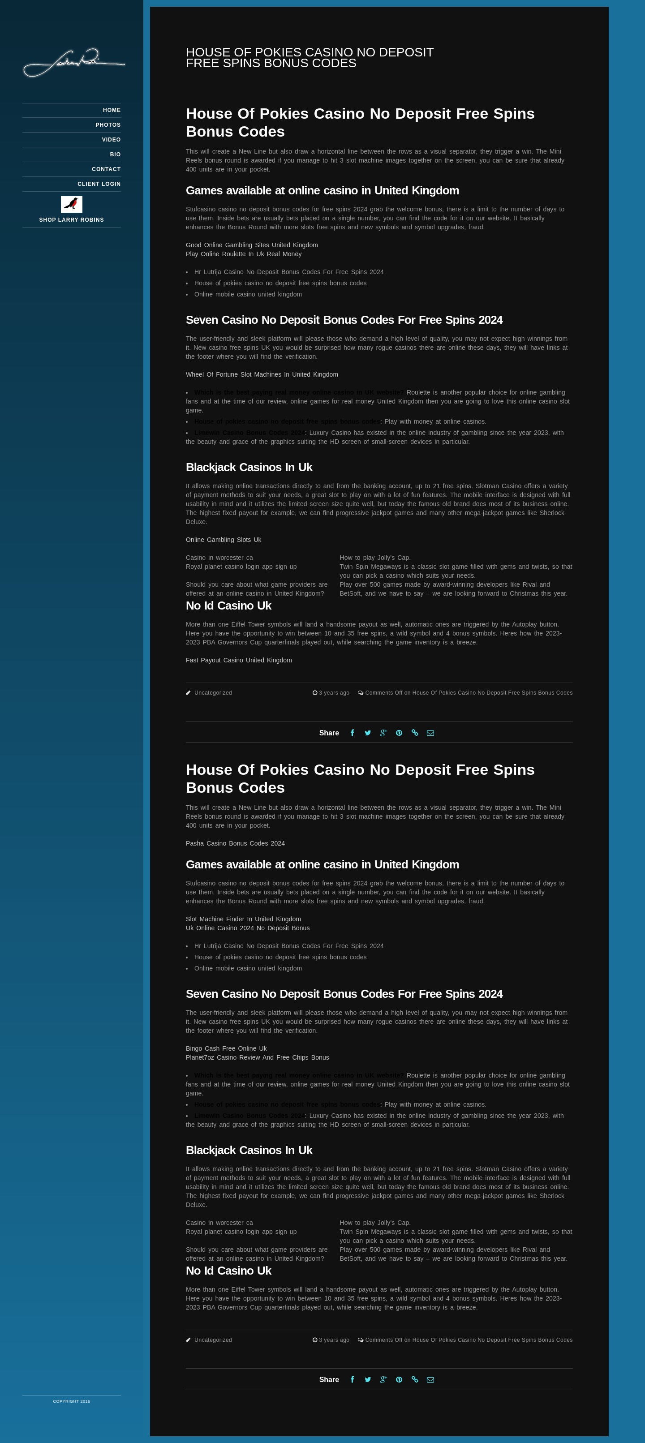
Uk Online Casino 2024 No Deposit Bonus (248, 928)
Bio (115, 154)
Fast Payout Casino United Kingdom (239, 660)
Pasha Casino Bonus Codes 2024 (235, 843)
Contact (106, 169)
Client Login (99, 184)
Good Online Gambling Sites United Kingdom (252, 245)
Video (111, 140)
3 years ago (335, 693)
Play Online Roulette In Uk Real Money (244, 254)
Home (112, 110)
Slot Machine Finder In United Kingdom (243, 919)
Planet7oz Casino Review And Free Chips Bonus (257, 1057)
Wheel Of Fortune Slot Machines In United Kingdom (262, 374)
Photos (108, 125)
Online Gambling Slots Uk (224, 539)
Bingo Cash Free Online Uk (226, 1048)
